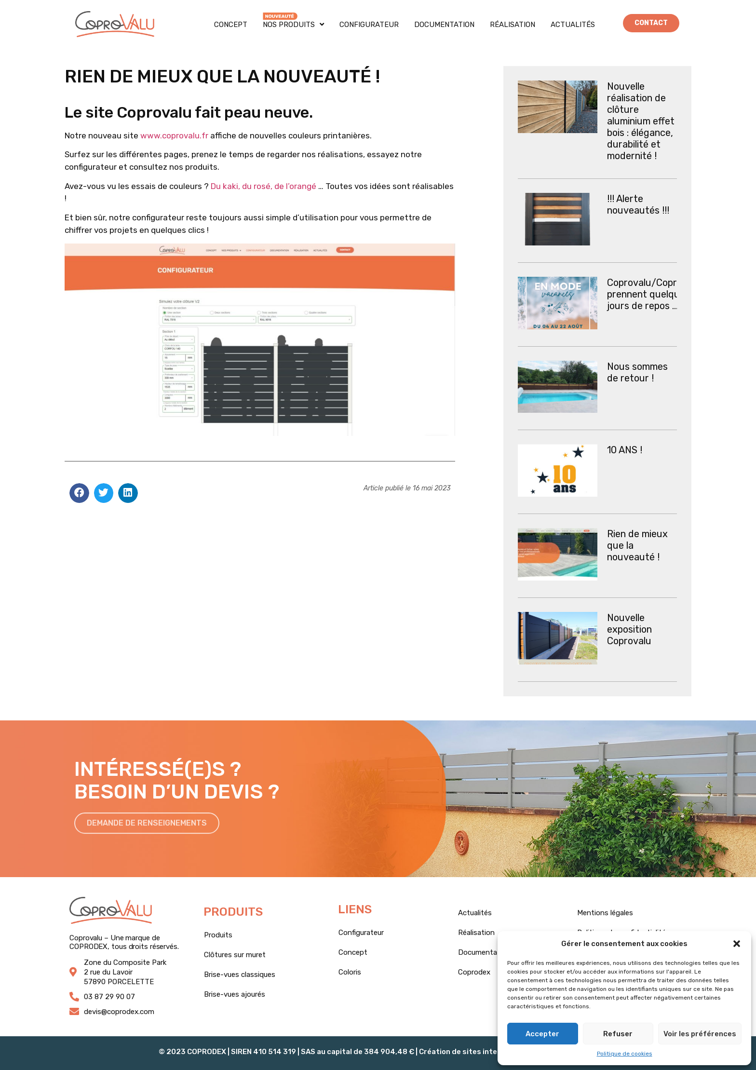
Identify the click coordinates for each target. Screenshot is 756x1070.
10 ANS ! (624, 450)
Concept (230, 24)
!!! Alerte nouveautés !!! (638, 204)
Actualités (573, 24)
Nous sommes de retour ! (637, 372)
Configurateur (369, 24)
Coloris (349, 972)
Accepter (542, 1033)
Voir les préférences (699, 1033)
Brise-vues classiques (239, 974)
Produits (218, 935)
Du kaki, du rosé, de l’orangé (263, 186)
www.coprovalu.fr (174, 135)
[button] (737, 943)
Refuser (618, 1033)
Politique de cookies (624, 1053)
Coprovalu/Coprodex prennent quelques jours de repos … (653, 294)
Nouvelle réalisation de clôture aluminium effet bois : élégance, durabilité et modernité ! (641, 121)
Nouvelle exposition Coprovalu (629, 629)
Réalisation (512, 24)
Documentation (444, 24)
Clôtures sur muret (235, 954)
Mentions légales (605, 912)
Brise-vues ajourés (234, 994)
